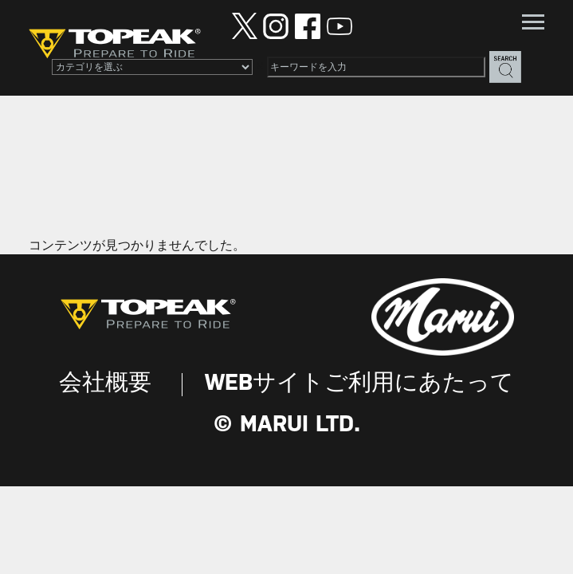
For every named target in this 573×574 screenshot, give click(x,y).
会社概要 (105, 384)
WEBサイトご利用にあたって (359, 384)
